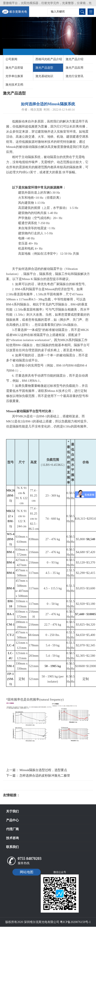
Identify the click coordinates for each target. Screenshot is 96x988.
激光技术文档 (14, 84)
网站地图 (26, 872)
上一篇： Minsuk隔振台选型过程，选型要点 (36, 770)
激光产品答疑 (14, 67)
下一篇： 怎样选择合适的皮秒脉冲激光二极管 (38, 775)
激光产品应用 (74, 67)
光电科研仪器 (32, 795)
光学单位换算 (14, 76)
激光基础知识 (44, 76)
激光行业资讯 (74, 76)
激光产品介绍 (74, 59)
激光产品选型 (44, 67)
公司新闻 (11, 59)
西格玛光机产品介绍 (48, 59)
